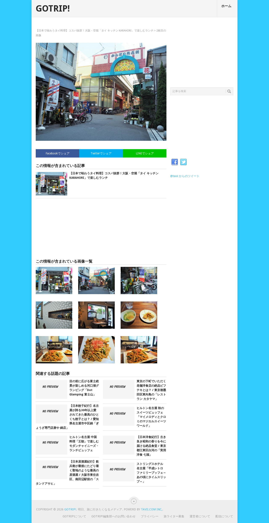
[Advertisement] (101, 228)
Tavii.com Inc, (151, 509)
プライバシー (149, 516)
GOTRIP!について (74, 516)
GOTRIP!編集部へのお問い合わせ (113, 516)
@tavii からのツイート (184, 176)
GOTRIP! (53, 8)
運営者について (200, 516)
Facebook (174, 162)
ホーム (226, 6)
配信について (224, 516)
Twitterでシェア (101, 153)
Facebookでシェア (58, 153)
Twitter (183, 162)
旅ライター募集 (174, 516)
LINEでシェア (145, 153)
